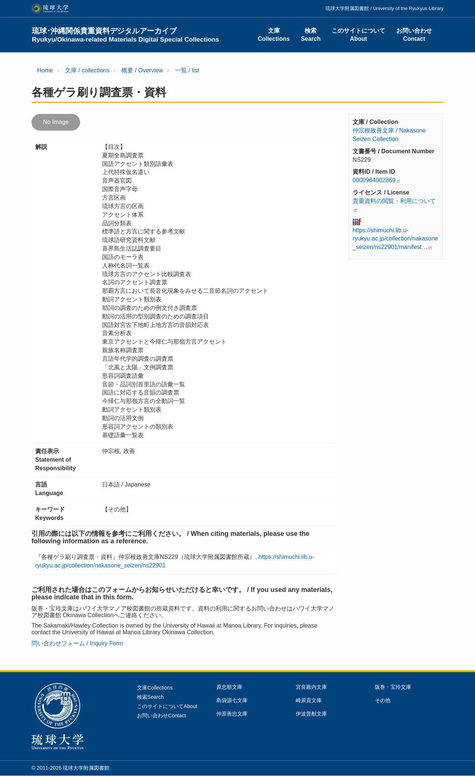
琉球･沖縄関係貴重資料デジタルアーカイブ (125, 35)
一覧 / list (187, 70)
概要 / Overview (142, 70)
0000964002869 (374, 180)
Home (45, 70)
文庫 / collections (87, 70)
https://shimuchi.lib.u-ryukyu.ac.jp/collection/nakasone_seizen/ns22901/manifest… (395, 239)
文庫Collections (273, 34)
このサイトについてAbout (358, 34)
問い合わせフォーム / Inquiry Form (77, 643)
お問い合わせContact (414, 34)
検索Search (311, 34)
